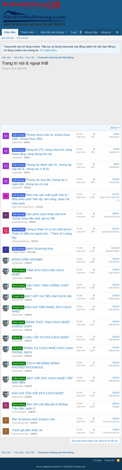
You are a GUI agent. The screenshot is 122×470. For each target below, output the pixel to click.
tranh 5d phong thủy (40, 248)
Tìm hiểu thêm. (48, 50)
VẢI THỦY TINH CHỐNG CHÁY (48, 285)
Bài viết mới (8, 38)
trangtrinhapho (19, 252)
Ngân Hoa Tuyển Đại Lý (24, 207)
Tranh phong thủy (21, 423)
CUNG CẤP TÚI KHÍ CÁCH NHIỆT (47, 337)
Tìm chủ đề (22, 38)
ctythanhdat (18, 263)
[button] (36, 32)
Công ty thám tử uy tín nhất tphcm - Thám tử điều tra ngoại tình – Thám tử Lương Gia (42, 234)
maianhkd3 (18, 142)
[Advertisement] (61, 96)
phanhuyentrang (20, 222)
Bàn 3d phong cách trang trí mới (34, 419)
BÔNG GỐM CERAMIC (28, 259)
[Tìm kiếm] (117, 32)
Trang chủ (109, 460)
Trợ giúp (97, 460)
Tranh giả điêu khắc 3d (28, 430)
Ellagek (115, 406)
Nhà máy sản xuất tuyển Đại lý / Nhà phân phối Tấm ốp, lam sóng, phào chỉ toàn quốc (41, 199)
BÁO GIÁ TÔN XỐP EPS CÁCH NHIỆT (39, 393)
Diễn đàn (10, 32)
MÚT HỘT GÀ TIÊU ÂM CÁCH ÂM (49, 296)
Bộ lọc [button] (113, 127)
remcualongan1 (20, 412)
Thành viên (27, 32)
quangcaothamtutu (21, 241)
